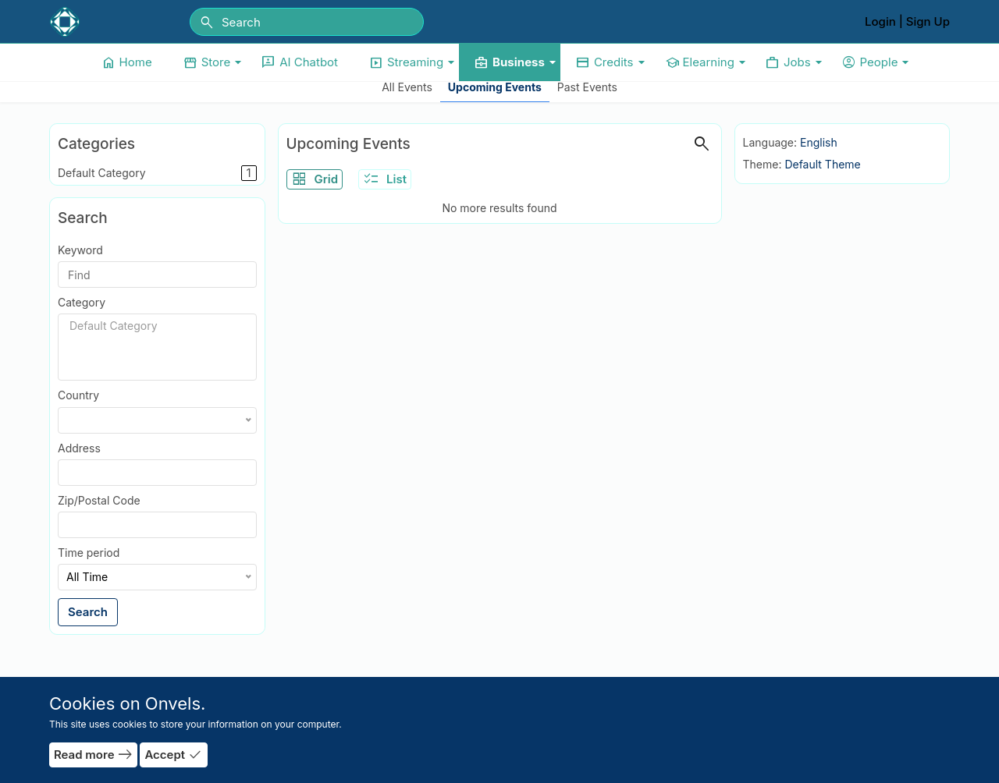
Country (78, 395)
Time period (88, 552)
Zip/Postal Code (99, 500)
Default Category (157, 173)
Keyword (80, 250)
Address (79, 448)
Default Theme (822, 164)
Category (81, 302)
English (818, 142)
